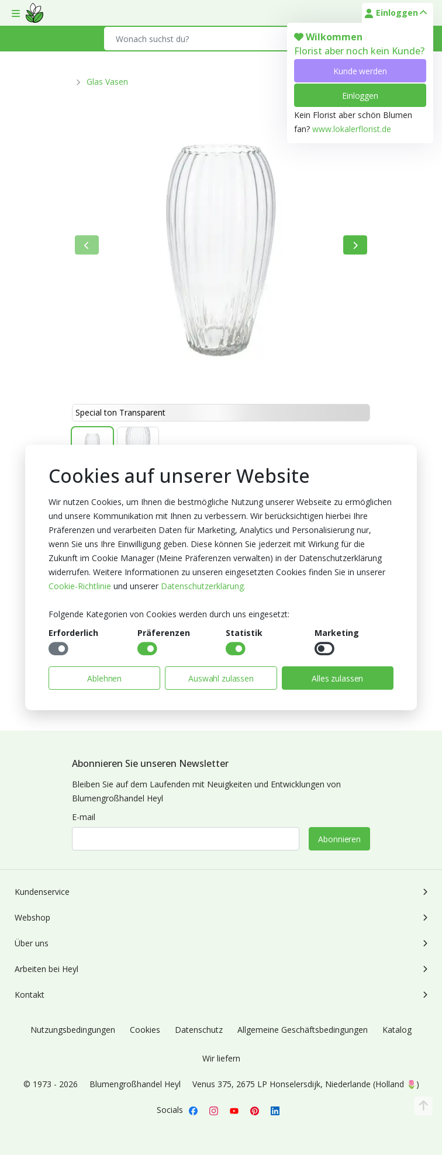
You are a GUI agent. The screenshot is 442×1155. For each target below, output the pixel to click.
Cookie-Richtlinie (80, 586)
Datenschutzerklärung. (203, 586)
